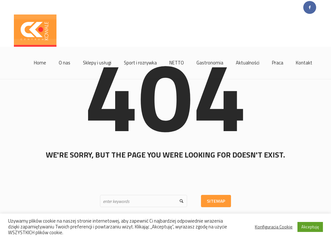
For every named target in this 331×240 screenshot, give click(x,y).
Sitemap (216, 200)
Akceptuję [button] (310, 227)
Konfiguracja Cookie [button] (274, 227)
